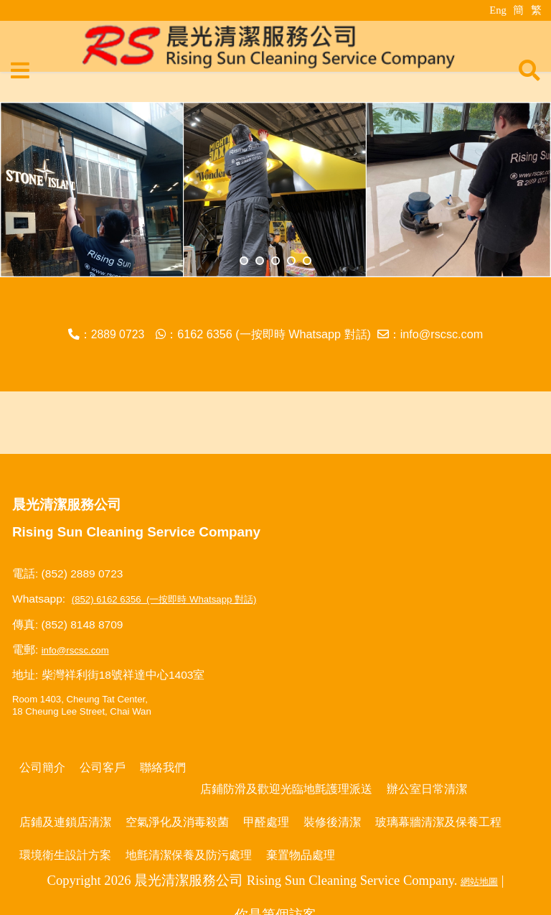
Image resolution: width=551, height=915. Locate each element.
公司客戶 (103, 767)
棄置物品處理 (300, 854)
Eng (498, 10)
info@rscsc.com (442, 334)
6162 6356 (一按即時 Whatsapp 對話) (274, 334)
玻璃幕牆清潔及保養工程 (438, 821)
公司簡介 (42, 767)
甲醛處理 (266, 821)
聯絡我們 (163, 767)
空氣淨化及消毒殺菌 (177, 821)
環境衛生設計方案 (65, 854)
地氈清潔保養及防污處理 (189, 854)
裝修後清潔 (332, 821)
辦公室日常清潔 (427, 788)
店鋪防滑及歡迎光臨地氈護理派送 (286, 788)
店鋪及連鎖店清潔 (65, 821)
